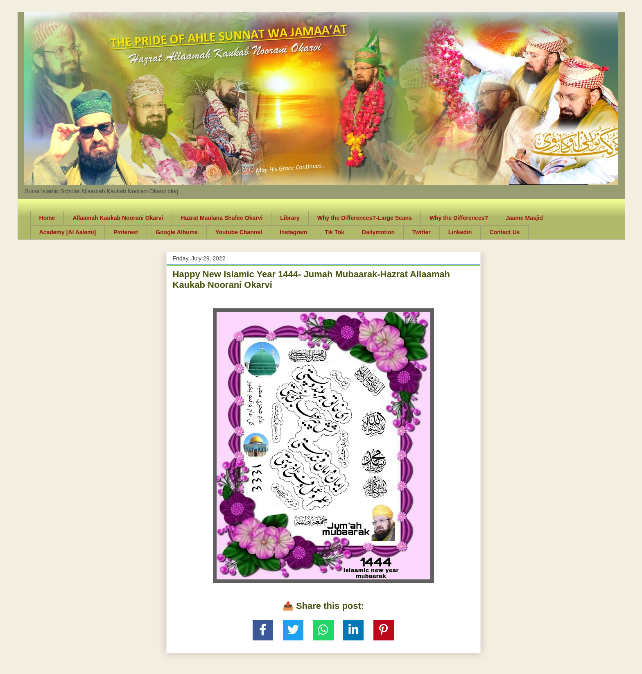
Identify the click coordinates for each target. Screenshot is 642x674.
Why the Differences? (459, 218)
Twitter (421, 232)
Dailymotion (378, 232)
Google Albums (177, 232)
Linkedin (460, 232)
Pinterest (125, 232)
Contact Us (504, 232)
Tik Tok (334, 232)
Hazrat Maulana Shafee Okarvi (221, 218)
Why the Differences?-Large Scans (364, 218)
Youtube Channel (238, 232)
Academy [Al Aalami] (67, 232)
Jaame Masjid (524, 218)
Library (289, 218)
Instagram (293, 232)
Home (47, 218)
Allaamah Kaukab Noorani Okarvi (117, 218)
